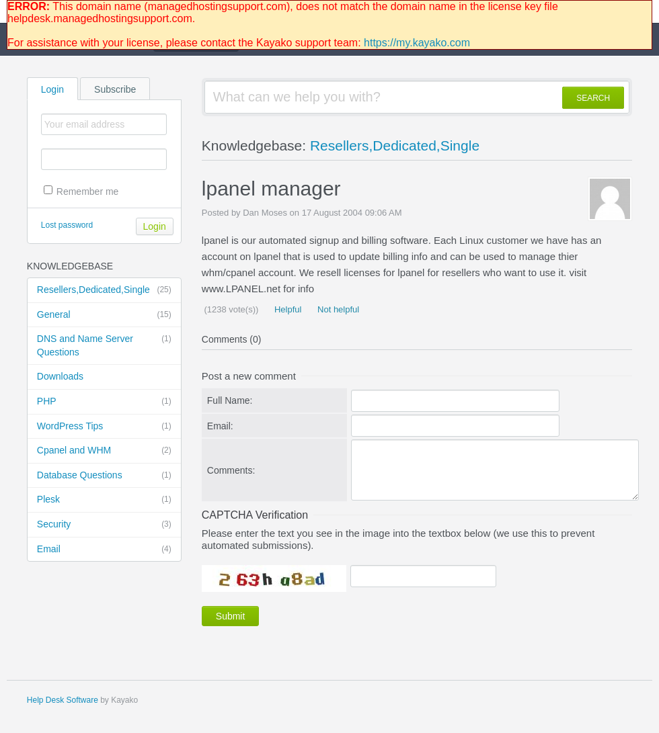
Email (104, 549)
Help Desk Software (62, 700)
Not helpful (337, 309)
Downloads (60, 376)
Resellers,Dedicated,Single (104, 290)
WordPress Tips (104, 426)
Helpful (286, 309)
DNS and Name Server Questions (104, 345)
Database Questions (104, 475)
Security (104, 524)
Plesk (104, 500)
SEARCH (593, 98)
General (104, 315)
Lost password (67, 225)
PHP (104, 401)
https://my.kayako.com (417, 42)
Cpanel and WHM (104, 451)
